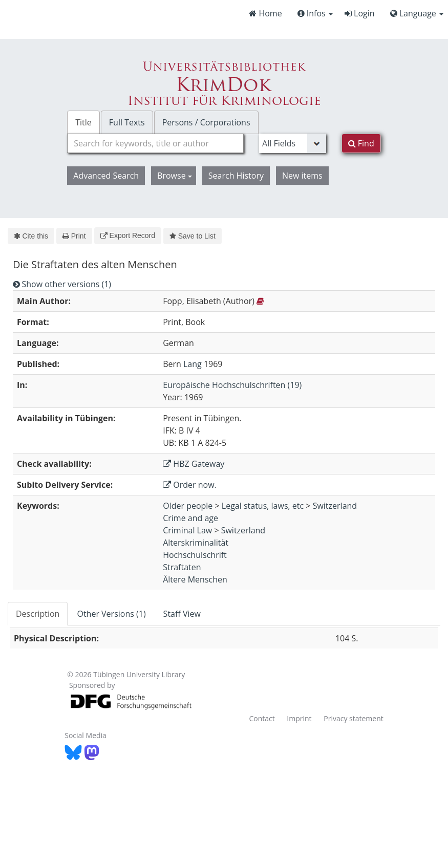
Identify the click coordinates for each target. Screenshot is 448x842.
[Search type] (292, 143)
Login (360, 13)
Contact (261, 718)
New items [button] (302, 175)
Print (74, 236)
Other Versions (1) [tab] (111, 613)
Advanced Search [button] (106, 175)
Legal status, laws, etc (263, 505)
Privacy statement (353, 718)
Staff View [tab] (182, 613)
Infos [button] (315, 13)
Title (83, 122)
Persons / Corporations (206, 122)
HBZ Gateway (193, 463)
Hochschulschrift (195, 554)
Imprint (299, 718)
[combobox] (155, 143)
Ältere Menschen (195, 579)
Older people (187, 505)
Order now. (190, 484)
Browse (174, 175)
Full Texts (127, 122)
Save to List (192, 236)
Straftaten (182, 567)
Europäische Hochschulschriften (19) (232, 385)
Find (361, 143)
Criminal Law (187, 530)
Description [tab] (37, 613)
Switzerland (335, 505)
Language (416, 13)
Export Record (127, 235)
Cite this (31, 236)
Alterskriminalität (195, 542)
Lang (192, 364)
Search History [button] (236, 175)
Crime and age (190, 518)
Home (265, 13)
